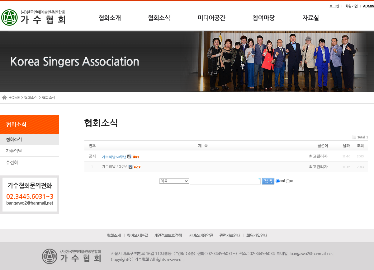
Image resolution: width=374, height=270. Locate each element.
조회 (360, 146)
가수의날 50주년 (115, 167)
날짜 (346, 146)
